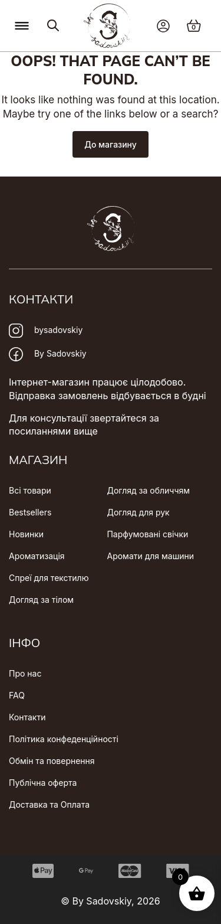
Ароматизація (37, 556)
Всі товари (30, 490)
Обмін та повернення (52, 761)
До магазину (110, 144)
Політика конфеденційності (63, 739)
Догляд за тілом (41, 600)
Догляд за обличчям (148, 490)
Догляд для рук (138, 512)
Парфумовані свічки (147, 534)
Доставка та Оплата (49, 804)
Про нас (25, 673)
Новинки (26, 534)
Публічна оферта (43, 783)
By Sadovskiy (48, 354)
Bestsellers (30, 512)
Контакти (27, 717)
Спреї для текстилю (48, 578)
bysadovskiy (46, 331)
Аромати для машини (150, 556)
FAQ (17, 695)
